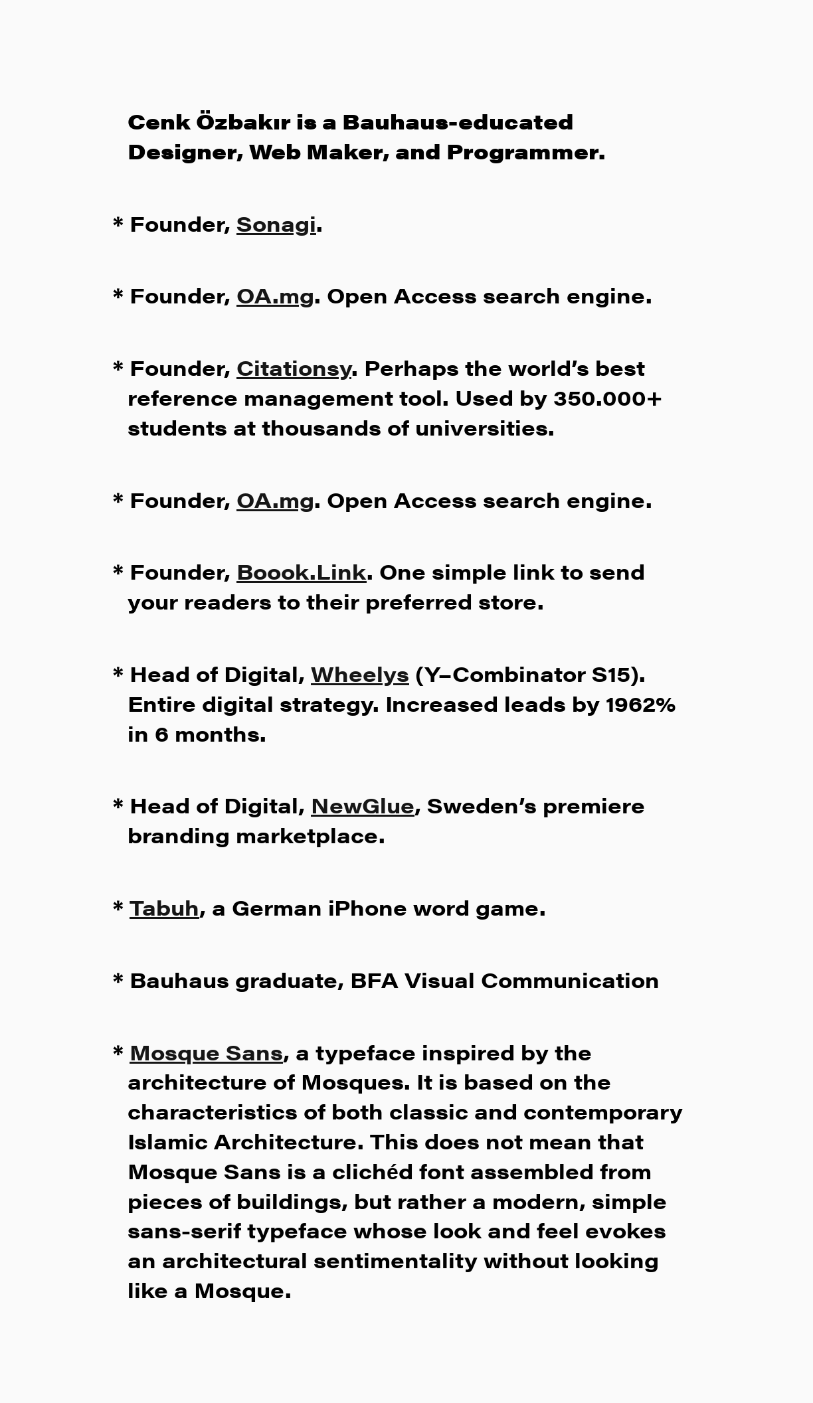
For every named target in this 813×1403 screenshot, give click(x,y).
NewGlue (362, 804)
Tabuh (164, 907)
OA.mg (275, 294)
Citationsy (293, 367)
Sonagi (276, 223)
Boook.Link (301, 571)
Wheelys (360, 673)
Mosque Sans (206, 1051)
